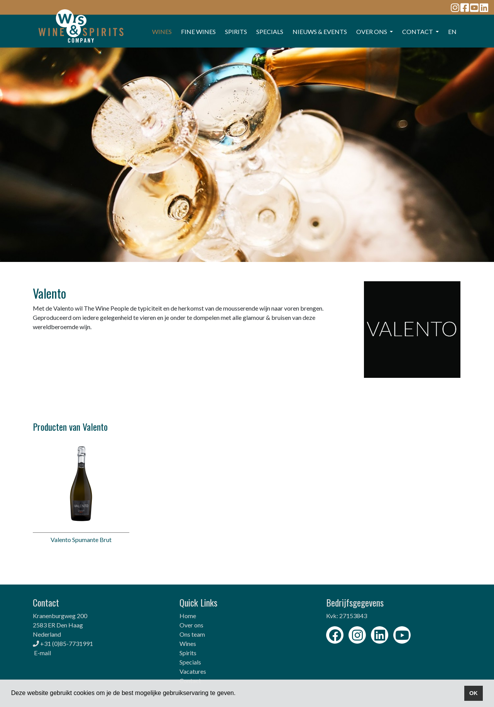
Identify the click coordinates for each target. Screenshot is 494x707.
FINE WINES (198, 31)
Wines (187, 643)
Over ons (191, 625)
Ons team (192, 634)
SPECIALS (269, 31)
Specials (190, 662)
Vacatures (192, 671)
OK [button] (473, 693)
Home (187, 615)
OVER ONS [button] (372, 31)
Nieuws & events (320, 31)
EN (452, 31)
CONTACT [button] (418, 31)
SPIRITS (236, 31)
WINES (162, 31)
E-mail (42, 652)
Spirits (187, 652)
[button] (238, 694)
